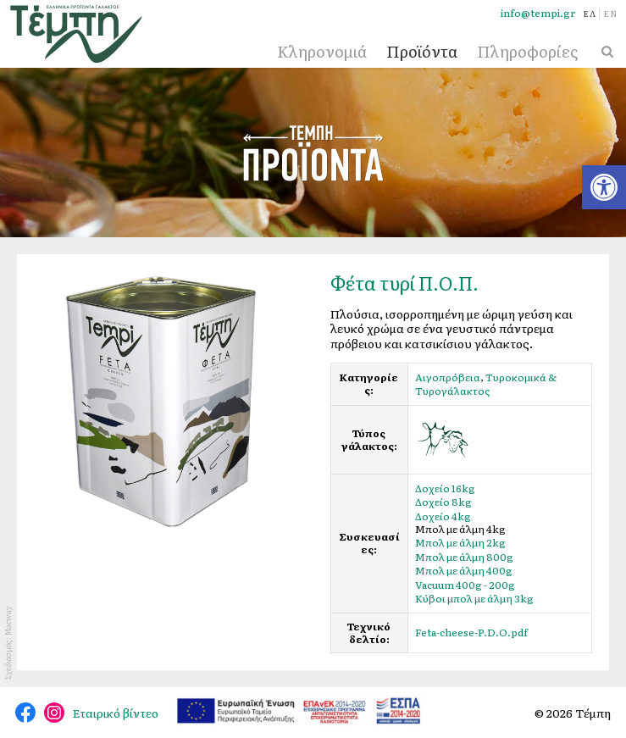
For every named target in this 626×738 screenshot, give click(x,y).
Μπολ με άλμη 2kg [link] (460, 543)
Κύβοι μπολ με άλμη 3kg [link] (474, 599)
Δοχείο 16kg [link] (445, 488)
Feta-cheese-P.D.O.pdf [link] (471, 633)
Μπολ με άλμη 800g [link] (464, 556)
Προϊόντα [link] (421, 51)
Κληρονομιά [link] (322, 51)
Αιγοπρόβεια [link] (447, 377)
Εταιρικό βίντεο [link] (115, 712)
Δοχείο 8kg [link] (443, 502)
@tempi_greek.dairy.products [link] (54, 712)
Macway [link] (8, 620)
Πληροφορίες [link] (527, 51)
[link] (604, 187)
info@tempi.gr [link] (538, 13)
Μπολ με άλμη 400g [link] (463, 571)
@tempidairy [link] (25, 712)
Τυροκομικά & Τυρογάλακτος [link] (486, 383)
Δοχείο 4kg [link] (443, 516)
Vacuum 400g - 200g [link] (465, 584)
